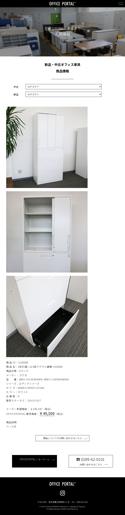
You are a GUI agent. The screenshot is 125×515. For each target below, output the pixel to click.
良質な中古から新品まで (62, 28)
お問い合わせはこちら (93, 461)
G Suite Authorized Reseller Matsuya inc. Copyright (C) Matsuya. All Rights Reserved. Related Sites (63, 507)
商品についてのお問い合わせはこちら (65, 438)
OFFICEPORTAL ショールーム (37, 459)
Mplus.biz (74, 509)
